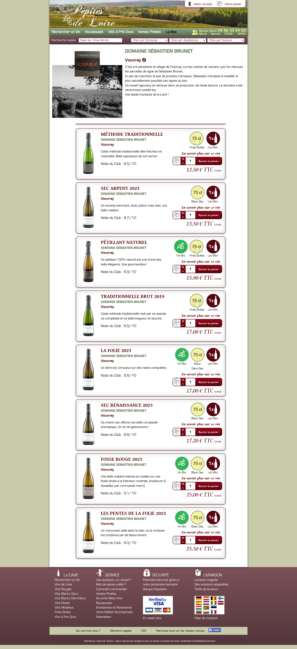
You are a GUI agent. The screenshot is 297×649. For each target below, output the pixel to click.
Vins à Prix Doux (120, 32)
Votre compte (202, 4)
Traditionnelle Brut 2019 (132, 296)
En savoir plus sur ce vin (201, 153)
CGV (143, 630)
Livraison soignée (206, 580)
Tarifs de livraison (206, 589)
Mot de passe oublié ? (111, 584)
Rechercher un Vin (66, 32)
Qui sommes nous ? (88, 630)
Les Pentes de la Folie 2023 (133, 513)
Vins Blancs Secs (66, 594)
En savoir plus (152, 618)
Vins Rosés (62, 603)
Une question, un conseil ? (113, 580)
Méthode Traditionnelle (132, 134)
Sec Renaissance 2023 (127, 405)
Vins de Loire (63, 584)
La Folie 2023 (116, 350)
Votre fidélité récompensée (114, 612)
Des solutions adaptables (211, 584)
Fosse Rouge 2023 (121, 459)
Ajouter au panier (208, 161)
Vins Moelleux (64, 607)
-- (183, 163)
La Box (171, 32)
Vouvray (133, 60)
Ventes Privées (149, 32)
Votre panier (232, 4)
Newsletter (103, 617)
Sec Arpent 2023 (120, 188)
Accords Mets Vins (109, 598)
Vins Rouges (63, 589)
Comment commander (111, 589)
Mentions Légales (121, 630)
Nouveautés (94, 32)
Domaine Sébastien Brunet (123, 140)
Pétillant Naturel (124, 242)
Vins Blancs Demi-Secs (70, 598)
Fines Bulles (63, 612)
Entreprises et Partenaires (114, 607)
